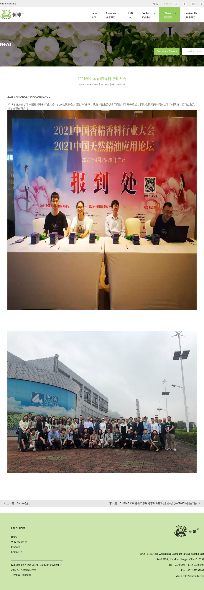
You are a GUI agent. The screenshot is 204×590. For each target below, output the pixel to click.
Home (14, 537)
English (167, 3)
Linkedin (192, 3)
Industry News (193, 51)
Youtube (177, 3)
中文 (155, 3)
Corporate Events (167, 51)
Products (15, 547)
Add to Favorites (8, 3)
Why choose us (19, 542)
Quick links (18, 527)
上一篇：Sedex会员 (17, 503)
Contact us (16, 552)
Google (201, 3)
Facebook (184, 3)
